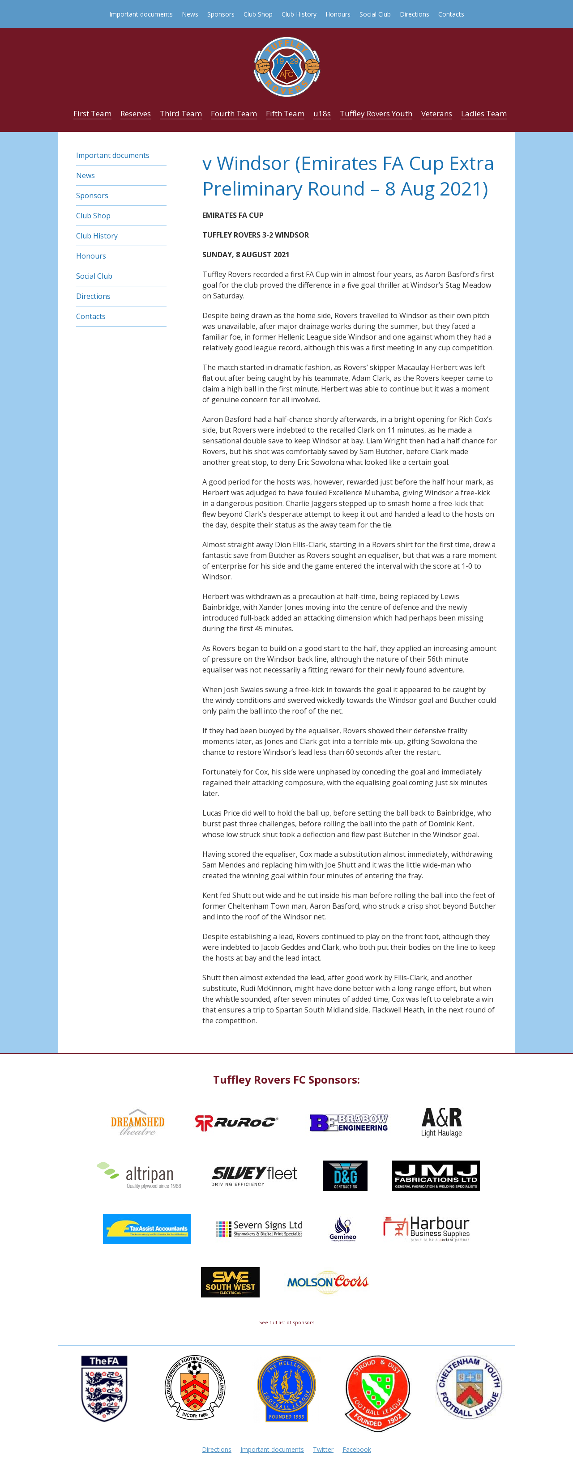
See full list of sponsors (286, 1322)
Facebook (356, 1449)
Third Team (181, 113)
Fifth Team (285, 113)
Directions (414, 14)
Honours (338, 14)
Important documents (141, 14)
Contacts (451, 14)
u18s (322, 113)
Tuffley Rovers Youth (376, 113)
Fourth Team (234, 113)
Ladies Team (484, 113)
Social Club (375, 14)
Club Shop (258, 14)
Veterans (436, 113)
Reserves (135, 113)
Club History (299, 14)
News (190, 14)
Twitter (323, 1449)
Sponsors (221, 14)
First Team (92, 113)
